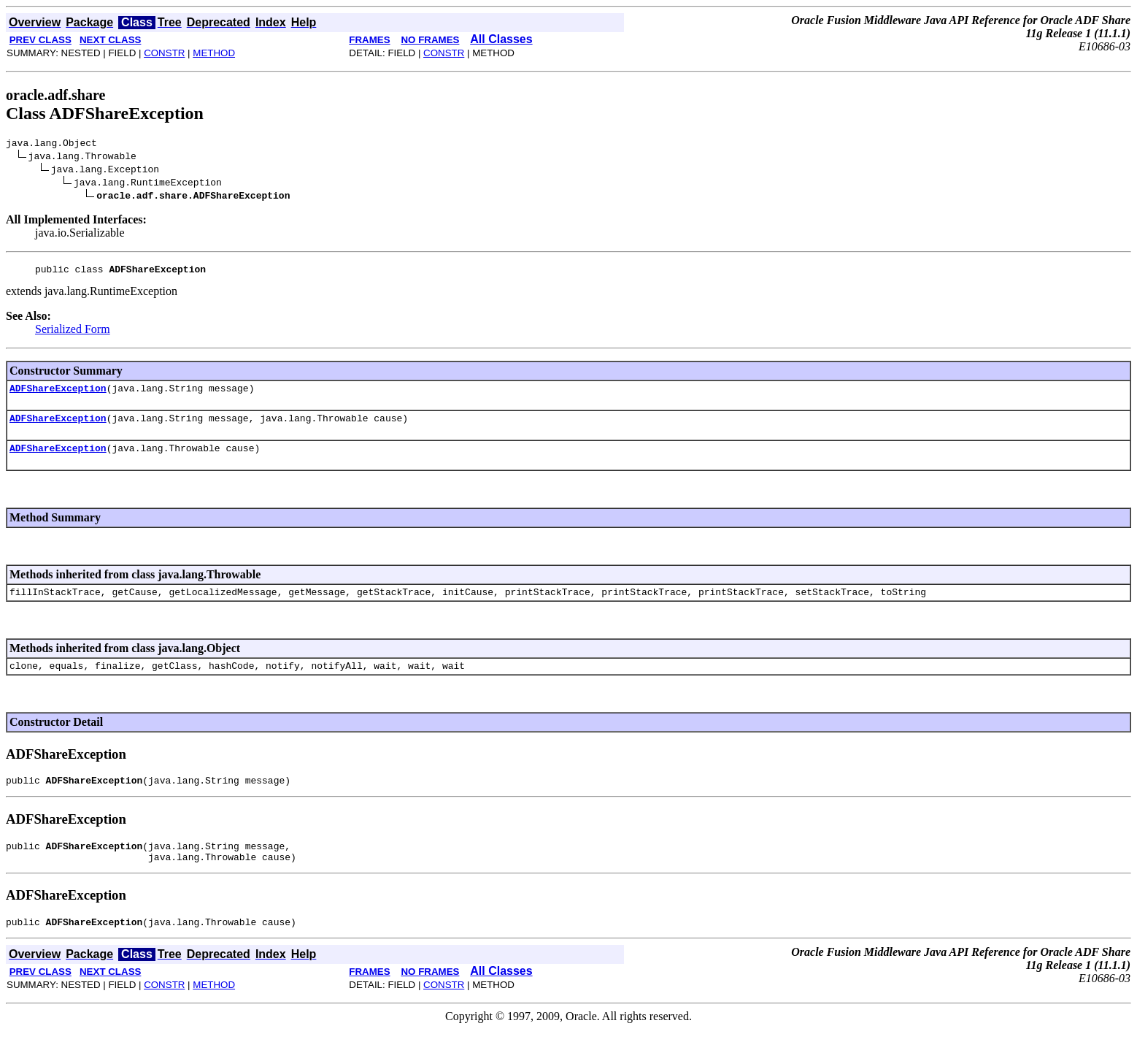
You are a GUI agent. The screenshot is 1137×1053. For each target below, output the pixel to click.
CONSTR (164, 52)
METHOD (214, 52)
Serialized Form (72, 333)
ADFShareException (58, 394)
